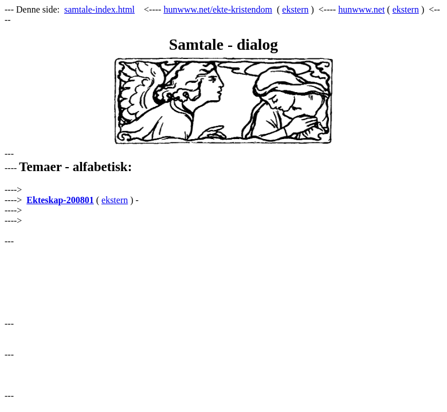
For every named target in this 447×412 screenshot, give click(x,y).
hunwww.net (361, 9)
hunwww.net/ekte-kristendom (217, 9)
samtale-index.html (99, 9)
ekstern (295, 9)
